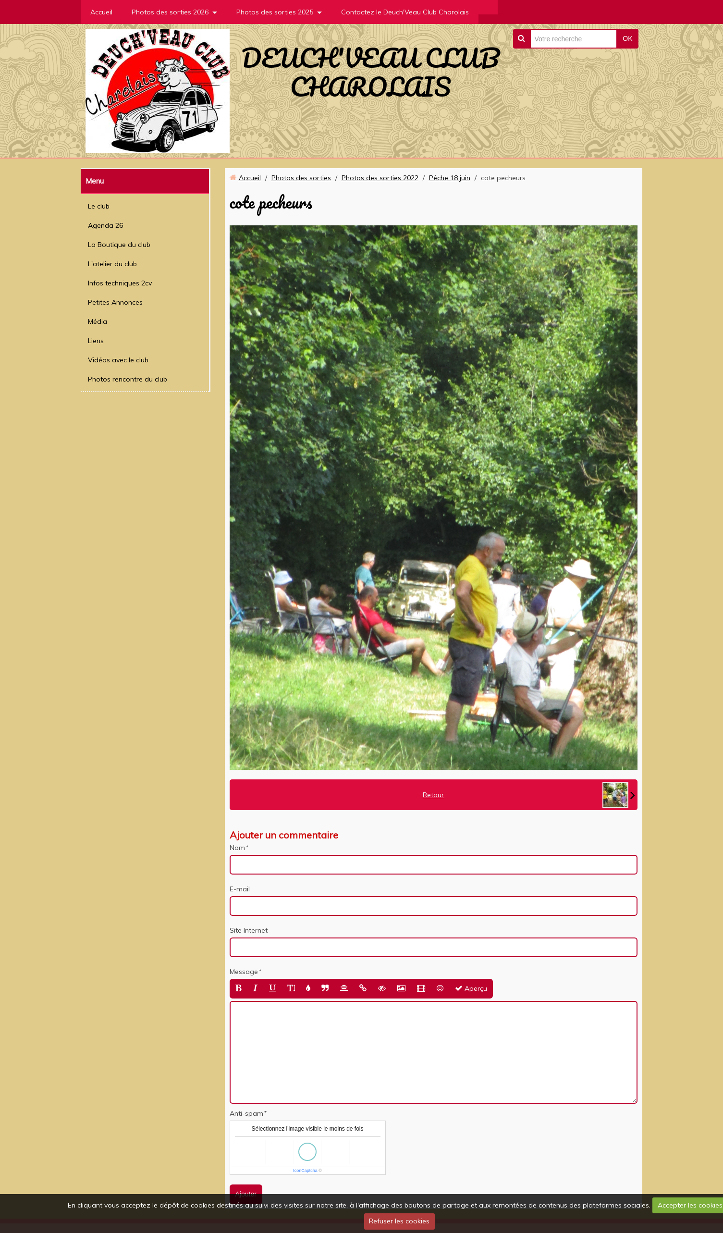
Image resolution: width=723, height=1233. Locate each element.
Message (244, 971)
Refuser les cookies (399, 1221)
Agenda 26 (105, 225)
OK (627, 38)
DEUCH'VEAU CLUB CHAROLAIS (370, 72)
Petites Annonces (115, 302)
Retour (433, 794)
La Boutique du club (119, 244)
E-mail (240, 889)
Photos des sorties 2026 (170, 12)
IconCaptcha (305, 1170)
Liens (96, 340)
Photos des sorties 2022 (380, 177)
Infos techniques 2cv (120, 283)
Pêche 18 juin (449, 177)
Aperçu (471, 988)
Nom (237, 847)
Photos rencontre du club (127, 379)
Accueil (101, 12)
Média (97, 321)
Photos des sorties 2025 (274, 12)
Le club (99, 206)
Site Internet (249, 930)
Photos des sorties (301, 177)
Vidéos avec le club (118, 360)
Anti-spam (246, 1113)
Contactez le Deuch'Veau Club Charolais (405, 12)
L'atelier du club (112, 263)
